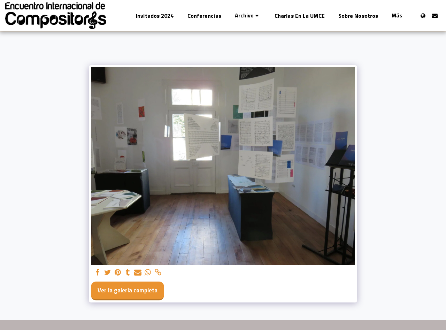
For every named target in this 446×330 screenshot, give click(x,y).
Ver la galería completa (127, 290)
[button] (248, 15)
